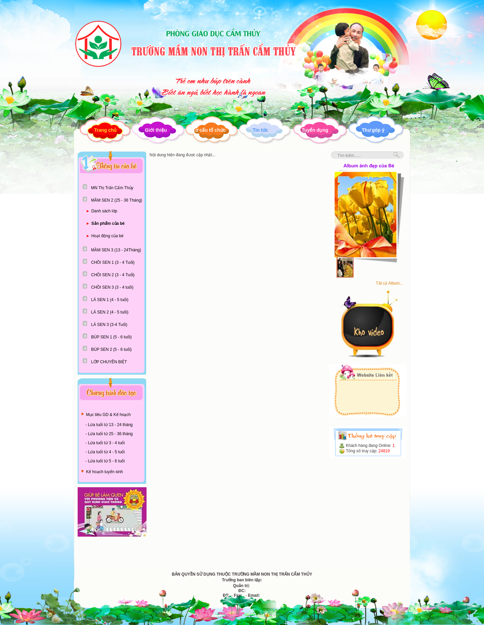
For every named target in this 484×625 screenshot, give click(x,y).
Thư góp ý (373, 130)
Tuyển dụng (315, 130)
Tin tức (260, 130)
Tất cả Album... (389, 283)
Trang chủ (105, 130)
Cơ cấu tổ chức (209, 130)
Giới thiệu (156, 130)
